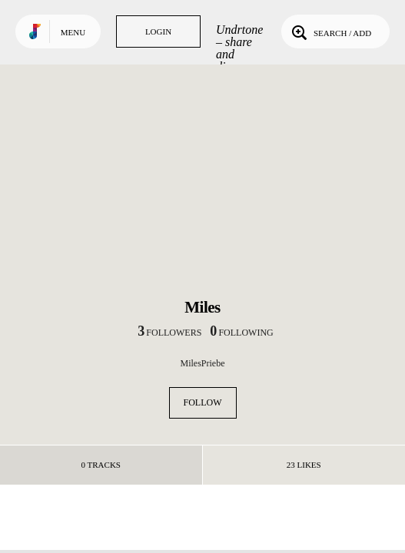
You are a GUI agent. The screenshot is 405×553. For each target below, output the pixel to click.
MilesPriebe (203, 363)
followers (169, 332)
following (241, 332)
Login (158, 31)
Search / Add (330, 31)
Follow (203, 402)
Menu (73, 32)
